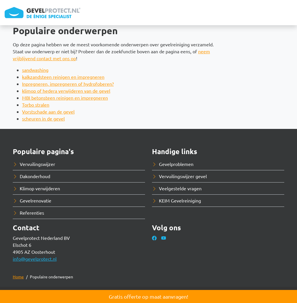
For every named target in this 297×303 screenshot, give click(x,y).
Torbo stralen (35, 104)
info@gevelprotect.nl (35, 259)
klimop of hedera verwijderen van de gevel (66, 91)
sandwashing (35, 70)
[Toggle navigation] (287, 12)
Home (18, 276)
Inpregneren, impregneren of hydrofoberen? (68, 84)
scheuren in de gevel (43, 118)
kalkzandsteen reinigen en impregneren (63, 77)
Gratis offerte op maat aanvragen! (148, 296)
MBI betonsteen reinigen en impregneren (65, 98)
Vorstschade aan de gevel (48, 111)
